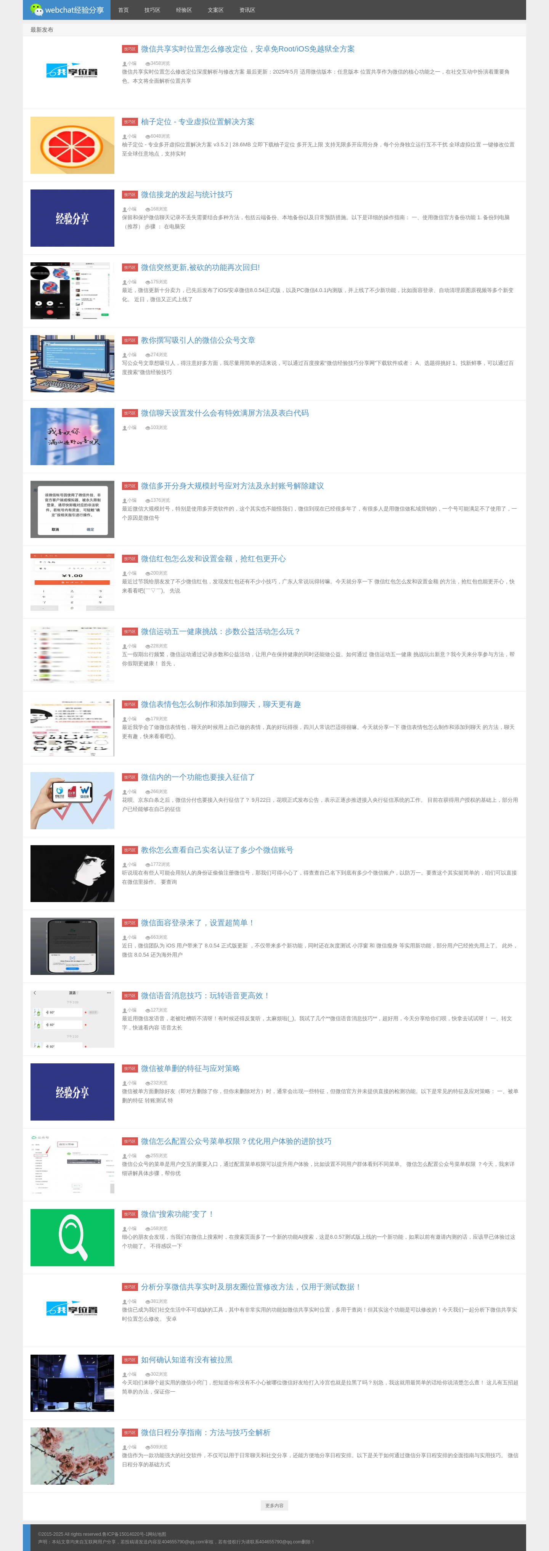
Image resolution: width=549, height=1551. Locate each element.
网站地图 (157, 1534)
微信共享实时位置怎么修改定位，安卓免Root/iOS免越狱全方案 (248, 49)
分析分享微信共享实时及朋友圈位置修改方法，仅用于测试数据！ (251, 1287)
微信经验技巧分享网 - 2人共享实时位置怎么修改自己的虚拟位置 (67, 10)
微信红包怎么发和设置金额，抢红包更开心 (213, 558)
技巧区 (152, 10)
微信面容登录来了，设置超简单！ (198, 922)
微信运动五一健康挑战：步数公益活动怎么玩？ (221, 631)
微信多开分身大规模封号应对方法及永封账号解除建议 (232, 486)
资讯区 (247, 10)
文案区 (216, 10)
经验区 (184, 10)
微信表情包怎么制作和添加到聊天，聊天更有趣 (221, 704)
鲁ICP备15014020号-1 (125, 1534)
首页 (123, 10)
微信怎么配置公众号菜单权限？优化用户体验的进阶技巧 (236, 1141)
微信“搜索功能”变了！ (178, 1214)
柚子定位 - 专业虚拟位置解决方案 (198, 121)
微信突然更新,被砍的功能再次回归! (200, 267)
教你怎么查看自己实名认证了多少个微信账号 (217, 850)
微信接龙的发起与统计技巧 (187, 194)
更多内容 (274, 1505)
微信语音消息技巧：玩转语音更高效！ (206, 995)
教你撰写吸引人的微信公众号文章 (198, 340)
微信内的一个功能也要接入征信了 (198, 777)
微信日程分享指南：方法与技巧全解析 (206, 1432)
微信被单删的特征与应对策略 (190, 1068)
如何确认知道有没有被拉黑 (187, 1359)
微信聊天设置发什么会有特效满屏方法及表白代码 (225, 413)
